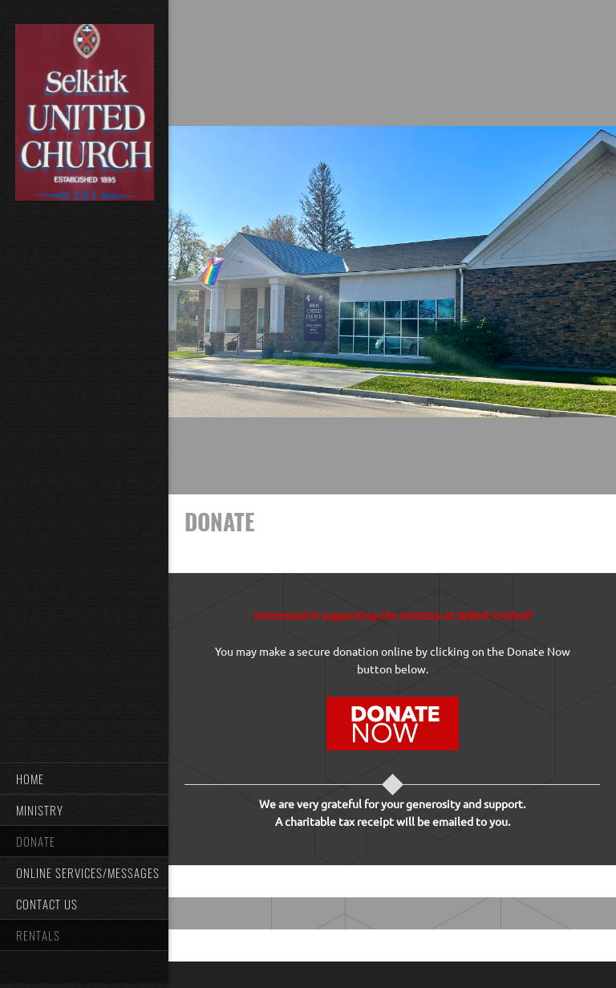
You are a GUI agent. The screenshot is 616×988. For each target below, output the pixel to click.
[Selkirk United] (84, 113)
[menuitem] (84, 778)
